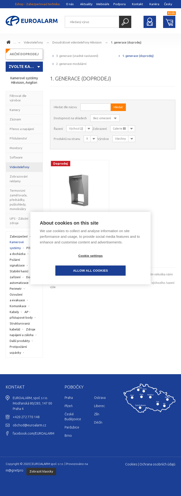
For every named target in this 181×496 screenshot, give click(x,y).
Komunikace (18, 306)
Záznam (15, 119)
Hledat (125, 22)
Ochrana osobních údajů (157, 464)
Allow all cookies (117, 263)
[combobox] (24, 67)
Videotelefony (33, 42)
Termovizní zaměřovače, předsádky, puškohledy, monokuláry (18, 199)
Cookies (131, 464)
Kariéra (154, 4)
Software (16, 157)
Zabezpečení (19, 236)
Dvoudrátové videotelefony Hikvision (77, 42)
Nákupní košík (169, 22)
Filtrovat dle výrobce (18, 98)
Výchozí (76, 128)
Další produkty (20, 340)
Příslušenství (18, 138)
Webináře (102, 4)
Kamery (15, 109)
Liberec (99, 406)
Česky (168, 4)
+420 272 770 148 (26, 417)
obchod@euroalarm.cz (29, 425)
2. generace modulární (71, 63)
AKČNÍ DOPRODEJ (24, 54)
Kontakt (137, 4)
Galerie (119, 128)
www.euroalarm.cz (9, 42)
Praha (69, 398)
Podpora (119, 4)
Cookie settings (63, 263)
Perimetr (16, 288)
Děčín (98, 422)
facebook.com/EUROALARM (33, 433)
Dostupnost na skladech (70, 118)
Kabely (14, 311)
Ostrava (100, 398)
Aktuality (86, 4)
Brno (68, 435)
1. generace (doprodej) (126, 42)
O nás (70, 4)
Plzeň (69, 406)
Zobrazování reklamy (19, 179)
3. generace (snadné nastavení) (77, 55)
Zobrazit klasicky (41, 471)
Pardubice (72, 427)
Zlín (96, 414)
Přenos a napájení (22, 129)
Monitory (16, 148)
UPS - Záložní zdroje (19, 221)
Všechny (120, 138)
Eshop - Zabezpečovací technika (37, 4)
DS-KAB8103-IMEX (79, 217)
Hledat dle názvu (65, 107)
